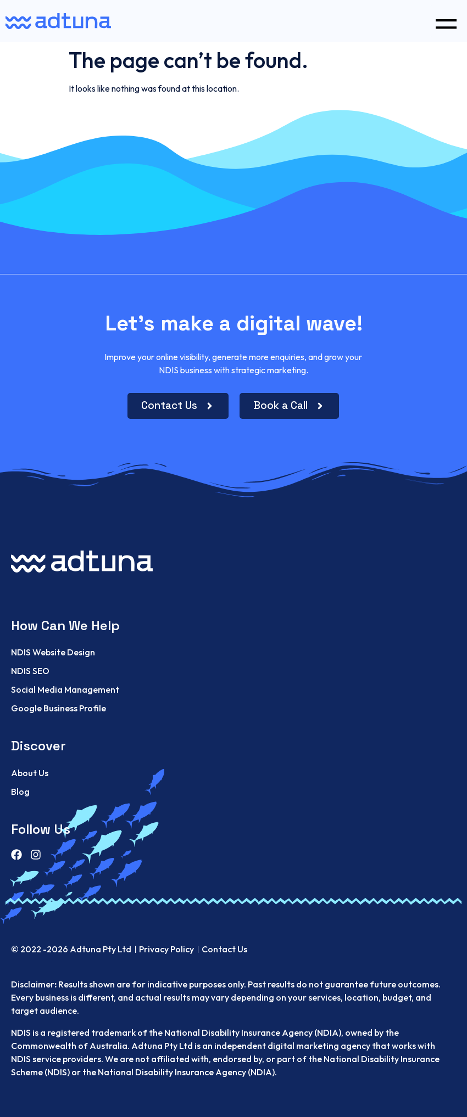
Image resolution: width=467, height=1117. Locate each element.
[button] (446, 21)
